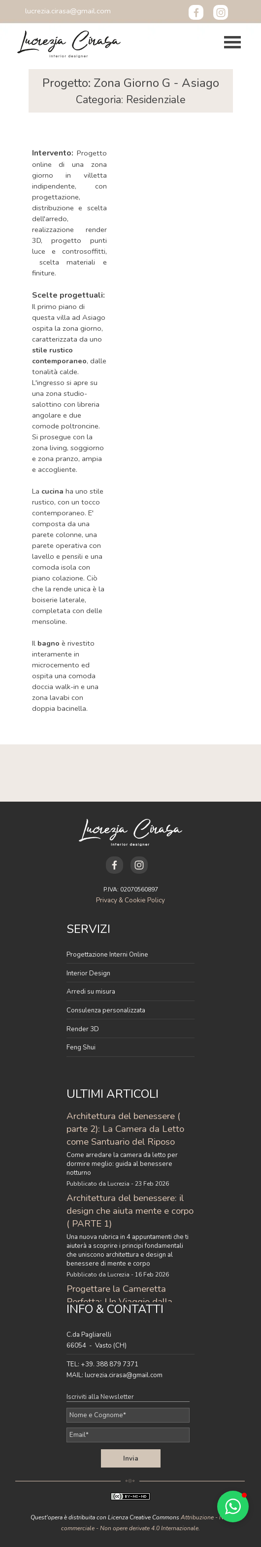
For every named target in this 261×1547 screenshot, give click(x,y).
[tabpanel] (130, 91)
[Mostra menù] (232, 43)
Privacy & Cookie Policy (130, 900)
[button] (68, 11)
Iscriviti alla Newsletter (100, 1396)
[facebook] (196, 12)
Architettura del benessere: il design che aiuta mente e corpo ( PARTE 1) (130, 1211)
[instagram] (220, 12)
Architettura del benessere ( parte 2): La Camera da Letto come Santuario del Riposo (125, 1129)
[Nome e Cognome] (128, 1415)
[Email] (128, 1435)
